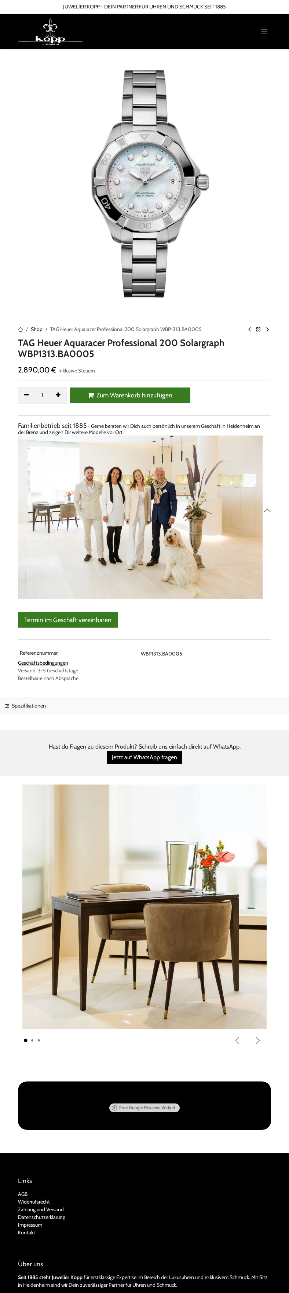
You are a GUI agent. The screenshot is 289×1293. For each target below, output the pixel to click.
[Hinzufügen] (58, 395)
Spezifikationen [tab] (25, 705)
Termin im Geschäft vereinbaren (67, 620)
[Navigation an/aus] (264, 31)
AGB (23, 1145)
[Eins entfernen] (26, 395)
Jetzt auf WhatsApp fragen (144, 757)
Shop (37, 329)
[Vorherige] (237, 1040)
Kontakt (26, 1184)
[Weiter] (258, 1040)
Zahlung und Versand (41, 1161)
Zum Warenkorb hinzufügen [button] (130, 395)
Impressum (30, 1176)
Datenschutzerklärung (41, 1168)
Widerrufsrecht (34, 1153)
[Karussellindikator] (26, 1041)
